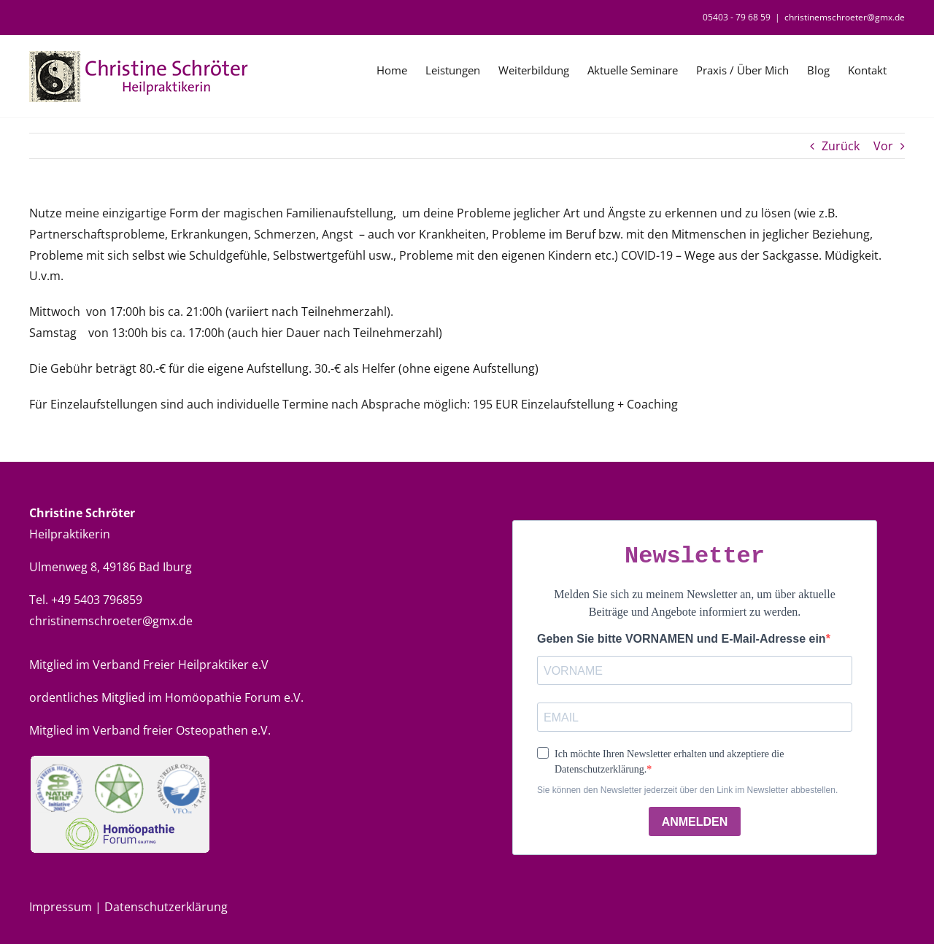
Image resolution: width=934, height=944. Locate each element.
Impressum (62, 907)
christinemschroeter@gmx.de (844, 17)
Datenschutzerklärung (166, 907)
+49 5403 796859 (96, 600)
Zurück (841, 146)
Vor (883, 146)
